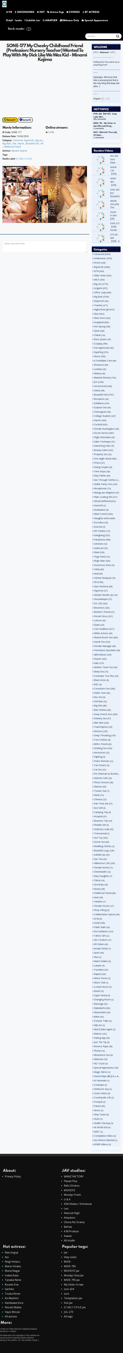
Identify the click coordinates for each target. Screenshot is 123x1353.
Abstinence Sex (102, 1054)
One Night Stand (102, 458)
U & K (67, 1199)
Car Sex (98, 769)
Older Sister (100, 275)
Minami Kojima (19, 150)
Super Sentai (100, 995)
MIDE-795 (70, 1266)
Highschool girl (101, 309)
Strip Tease (100, 1114)
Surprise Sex (100, 407)
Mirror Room (100, 978)
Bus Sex (98, 697)
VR (9, 12)
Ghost (97, 1110)
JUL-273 (68, 1312)
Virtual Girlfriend (102, 501)
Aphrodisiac (100, 654)
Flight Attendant (102, 437)
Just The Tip (100, 1042)
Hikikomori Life (102, 863)
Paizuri (97, 1105)
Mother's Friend (102, 611)
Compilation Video (103, 1135)
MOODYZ (69, 1190)
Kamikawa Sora (14, 1303)
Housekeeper (101, 599)
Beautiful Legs (101, 850)
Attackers (69, 1217)
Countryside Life (102, 1097)
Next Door (99, 317)
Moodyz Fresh (72, 1194)
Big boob (29, 140)
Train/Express (101, 726)
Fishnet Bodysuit (102, 577)
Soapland (99, 322)
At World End (100, 1127)
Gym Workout (101, 586)
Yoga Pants (100, 556)
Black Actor (100, 680)
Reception (99, 398)
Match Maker (101, 961)
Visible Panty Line (103, 484)
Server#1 (11, 120)
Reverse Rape (101, 1046)
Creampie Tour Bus (104, 675)
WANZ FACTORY (73, 1176)
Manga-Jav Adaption (104, 492)
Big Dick (98, 705)
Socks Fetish (100, 1093)
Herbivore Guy (101, 1088)
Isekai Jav (99, 548)
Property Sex (100, 454)
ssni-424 (69, 1289)
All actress (11, 1316)
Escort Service (101, 432)
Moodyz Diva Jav (74, 1275)
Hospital (98, 816)
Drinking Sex (100, 748)
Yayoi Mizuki (12, 1312)
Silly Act (98, 1025)
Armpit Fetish (101, 948)
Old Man (98, 701)
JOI (95, 381)
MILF (96, 279)
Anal (96, 573)
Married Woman (102, 377)
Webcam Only (69, 20)
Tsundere (99, 969)
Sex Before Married (104, 1140)
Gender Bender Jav (103, 594)
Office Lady (100, 292)
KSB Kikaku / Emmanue (78, 1204)
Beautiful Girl (32, 143)
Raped (97, 974)
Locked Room (101, 986)
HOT (41, 12)
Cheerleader (100, 871)
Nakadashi (99, 1007)
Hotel (97, 922)
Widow (97, 373)
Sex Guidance (101, 931)
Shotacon (99, 364)
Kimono (98, 731)
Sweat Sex (99, 641)
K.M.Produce (71, 1231)
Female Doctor (102, 905)
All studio (69, 1240)
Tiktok (97, 880)
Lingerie (98, 288)
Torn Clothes (100, 739)
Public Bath (100, 927)
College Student (102, 415)
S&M (96, 330)
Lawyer (98, 965)
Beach (97, 990)
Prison (97, 462)
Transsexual (100, 833)
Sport (97, 952)
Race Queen (100, 339)
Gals (96, 663)
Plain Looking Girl (103, 496)
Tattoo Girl (99, 935)
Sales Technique (102, 441)
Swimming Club (102, 445)
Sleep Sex (99, 671)
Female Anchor (102, 867)
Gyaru (97, 624)
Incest (97, 262)
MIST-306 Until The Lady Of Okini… (105, 133)
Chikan (97, 335)
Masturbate (100, 1012)
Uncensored (100, 386)
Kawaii (68, 1236)
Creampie (99, 1084)
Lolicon (98, 620)
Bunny (97, 888)
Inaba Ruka (11, 1275)
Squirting (98, 352)
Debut (97, 390)
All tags (68, 1316)
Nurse (21, 143)
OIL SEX (98, 603)
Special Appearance (95, 20)
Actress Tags (55, 12)
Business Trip (101, 820)
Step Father (100, 475)
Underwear (99, 258)
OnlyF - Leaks (14, 20)
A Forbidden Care (103, 360)
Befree (68, 1227)
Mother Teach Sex (103, 667)
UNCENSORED (24, 12)
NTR (96, 271)
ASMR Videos (101, 1144)
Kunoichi (98, 505)
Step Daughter (101, 876)
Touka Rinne (12, 1293)
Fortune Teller (101, 1020)
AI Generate (100, 1080)
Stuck (97, 1118)
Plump (97, 1050)
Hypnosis (98, 590)
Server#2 (26, 120)
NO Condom (100, 939)
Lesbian (98, 369)
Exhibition (99, 403)
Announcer (99, 752)
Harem (97, 420)
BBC (96, 684)
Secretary (99, 884)
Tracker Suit (100, 790)
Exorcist (98, 526)
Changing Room (102, 999)
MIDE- (67, 1261)
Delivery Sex (100, 718)
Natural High (72, 1213)
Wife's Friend (100, 744)
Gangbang (99, 535)
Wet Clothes (100, 709)
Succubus (99, 522)
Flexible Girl (100, 824)
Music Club (99, 982)
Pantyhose (99, 539)
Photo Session (101, 782)
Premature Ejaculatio (105, 650)
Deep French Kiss (103, 714)
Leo (66, 1208)
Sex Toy (98, 837)
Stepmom (99, 300)
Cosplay (98, 343)
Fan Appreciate (102, 347)
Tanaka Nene (13, 1280)
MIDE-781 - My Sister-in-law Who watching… (104, 124)
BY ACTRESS (90, 12)
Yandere (98, 901)
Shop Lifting (100, 910)
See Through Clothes (105, 479)
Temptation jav (73, 1298)
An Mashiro (12, 1298)
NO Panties (100, 530)
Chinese (98, 799)
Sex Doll (98, 807)
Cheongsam (100, 411)
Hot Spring (99, 326)
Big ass (39, 140)
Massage (98, 1003)
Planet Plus (70, 1181)
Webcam (98, 1059)
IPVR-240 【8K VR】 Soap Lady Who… (105, 115)
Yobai (97, 569)
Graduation (100, 509)
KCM (96, 918)
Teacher (98, 305)
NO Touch (99, 1063)
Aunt (96, 897)
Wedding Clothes (102, 846)
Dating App (100, 1037)
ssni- (67, 1293)
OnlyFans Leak (101, 829)
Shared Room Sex (103, 637)
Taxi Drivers (100, 765)
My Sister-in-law (73, 1284)
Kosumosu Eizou (102, 565)
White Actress (101, 633)
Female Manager (103, 646)
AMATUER (50, 20)
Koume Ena (11, 1284)
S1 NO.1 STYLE (24, 158)
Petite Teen (100, 692)
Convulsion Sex (102, 688)
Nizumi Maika (13, 1307)
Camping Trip (101, 812)
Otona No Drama (74, 1222)
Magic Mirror (100, 1071)
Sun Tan (98, 859)
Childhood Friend (12, 146)
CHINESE (73, 12)
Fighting (98, 756)
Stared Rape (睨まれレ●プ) (107, 1076)
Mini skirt (98, 722)
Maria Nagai (12, 1270)
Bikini (96, 1016)
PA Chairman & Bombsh (106, 773)
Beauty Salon (101, 450)
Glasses (98, 786)
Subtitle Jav (32, 20)
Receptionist (100, 488)
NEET (97, 1131)
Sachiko (9, 1289)
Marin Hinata (13, 1266)
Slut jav (68, 1303)
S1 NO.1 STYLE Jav (75, 1307)
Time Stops (100, 471)
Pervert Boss (100, 616)
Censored (18, 140)
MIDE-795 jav (72, 1280)
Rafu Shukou (71, 1185)
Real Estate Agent (103, 1029)
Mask (97, 795)
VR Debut (99, 944)
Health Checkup (102, 1123)
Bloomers (99, 607)
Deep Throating (102, 735)
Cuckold (98, 424)
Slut (14, 143)
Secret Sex (99, 841)
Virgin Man (99, 560)
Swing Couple (101, 467)
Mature (98, 1033)
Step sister (70, 1257)
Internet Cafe (101, 778)
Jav (65, 1252)
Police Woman (101, 761)
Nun (96, 957)
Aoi (7, 1257)
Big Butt (6, 143)
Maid (96, 552)
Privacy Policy (13, 1176)
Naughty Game (102, 518)
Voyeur (97, 658)
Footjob (98, 1101)
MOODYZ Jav (71, 1270)
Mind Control (100, 513)
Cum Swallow (101, 628)
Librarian (98, 543)
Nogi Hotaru (12, 1261)
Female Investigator (104, 428)
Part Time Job (101, 803)
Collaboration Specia (104, 914)
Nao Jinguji (11, 1252)
